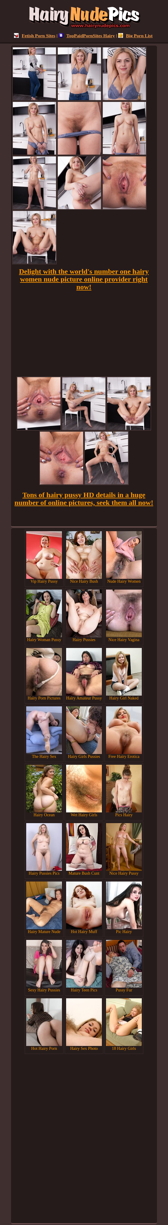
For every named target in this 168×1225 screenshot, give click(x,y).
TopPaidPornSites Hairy (87, 35)
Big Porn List (135, 35)
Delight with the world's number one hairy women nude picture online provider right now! (84, 279)
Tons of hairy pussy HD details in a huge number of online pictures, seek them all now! (84, 498)
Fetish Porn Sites (34, 35)
